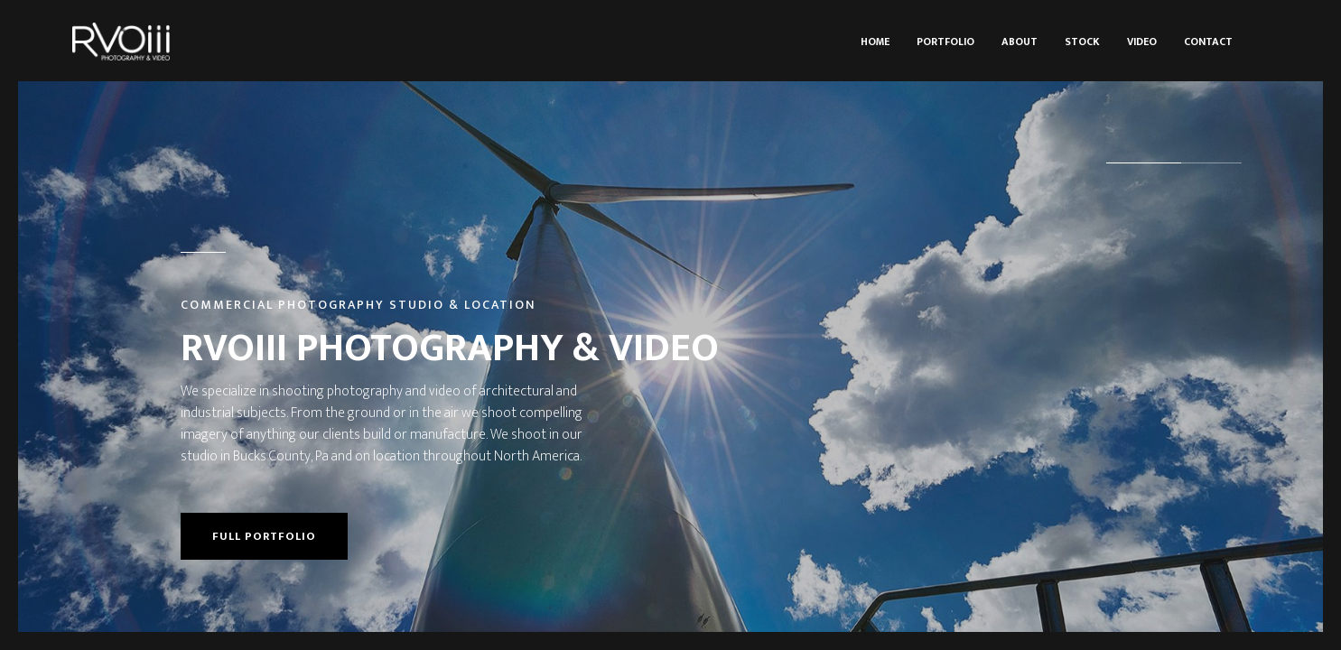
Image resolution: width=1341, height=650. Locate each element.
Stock (1082, 41)
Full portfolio (264, 536)
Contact (1208, 41)
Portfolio (945, 41)
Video (1142, 41)
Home (875, 41)
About (1019, 41)
